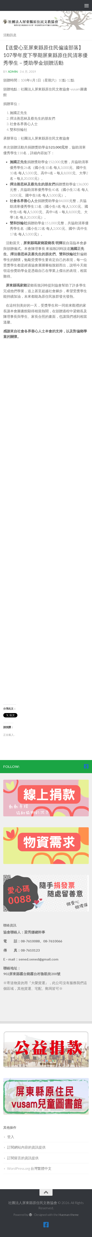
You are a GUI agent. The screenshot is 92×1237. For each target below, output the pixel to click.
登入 (10, 1137)
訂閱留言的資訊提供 (23, 1158)
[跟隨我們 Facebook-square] (86, 766)
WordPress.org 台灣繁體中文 (29, 1168)
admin (13, 71)
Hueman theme (69, 1214)
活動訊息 (9, 35)
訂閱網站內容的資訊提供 (26, 1147)
